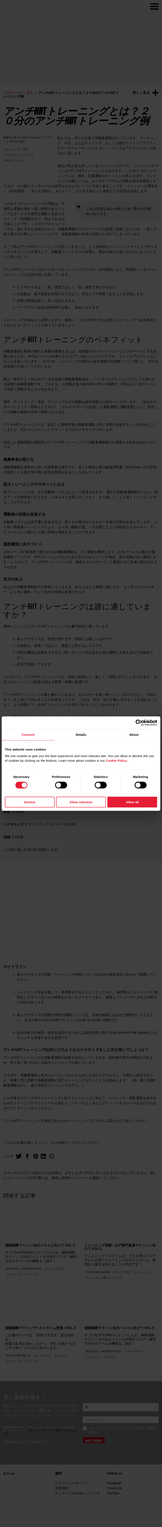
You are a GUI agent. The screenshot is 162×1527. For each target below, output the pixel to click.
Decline (29, 802)
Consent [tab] (28, 734)
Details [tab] (81, 734)
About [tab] (134, 734)
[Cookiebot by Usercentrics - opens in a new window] (138, 722)
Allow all (132, 802)
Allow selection (80, 802)
